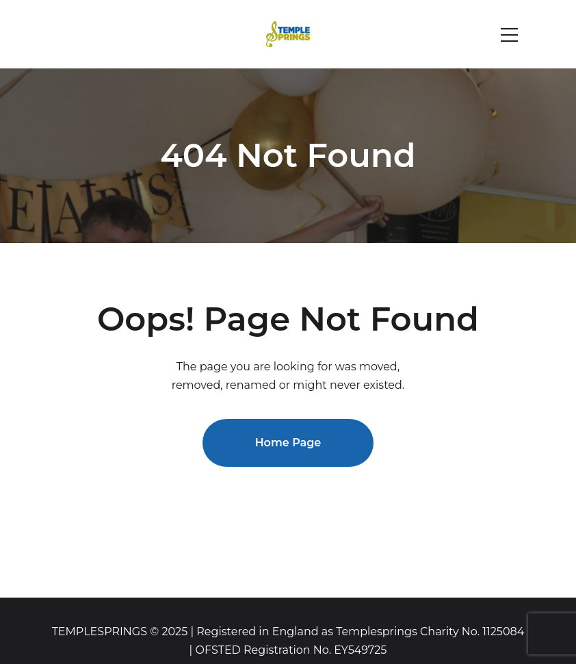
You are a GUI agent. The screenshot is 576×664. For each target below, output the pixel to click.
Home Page (288, 442)
